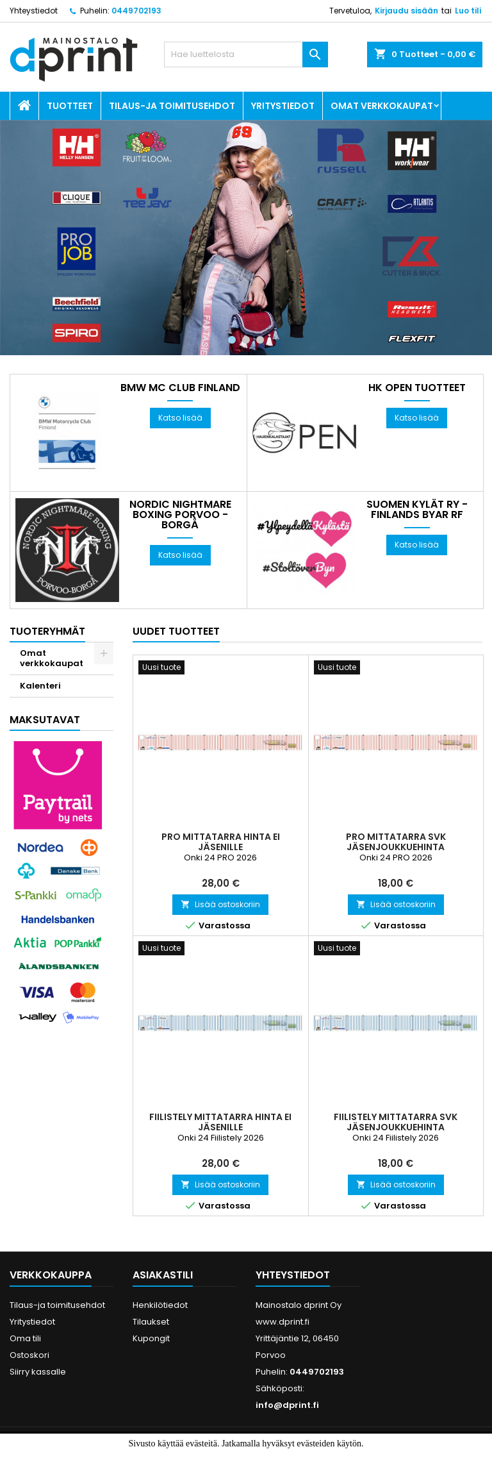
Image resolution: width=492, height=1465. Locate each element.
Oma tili (25, 1338)
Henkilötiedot (160, 1305)
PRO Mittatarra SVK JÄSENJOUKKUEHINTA (396, 841)
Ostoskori (29, 1355)
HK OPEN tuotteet (417, 388)
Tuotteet (70, 105)
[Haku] (246, 54)
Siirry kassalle (38, 1372)
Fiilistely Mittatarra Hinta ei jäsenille (220, 1122)
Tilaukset (151, 1322)
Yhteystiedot (34, 10)
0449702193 (136, 10)
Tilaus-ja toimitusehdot (172, 105)
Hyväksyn (224, 1457)
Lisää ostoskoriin (220, 904)
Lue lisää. (275, 1457)
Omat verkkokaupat (382, 105)
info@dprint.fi (287, 1405)
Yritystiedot (283, 105)
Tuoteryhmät (47, 631)
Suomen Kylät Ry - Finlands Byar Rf (417, 509)
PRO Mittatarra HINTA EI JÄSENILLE (220, 841)
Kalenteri (40, 686)
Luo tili (468, 10)
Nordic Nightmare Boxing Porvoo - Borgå (180, 514)
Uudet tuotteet (176, 631)
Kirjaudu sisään (406, 10)
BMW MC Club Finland (180, 388)
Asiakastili (163, 1275)
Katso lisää (180, 417)
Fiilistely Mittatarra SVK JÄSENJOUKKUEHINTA (395, 1122)
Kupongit (151, 1338)
